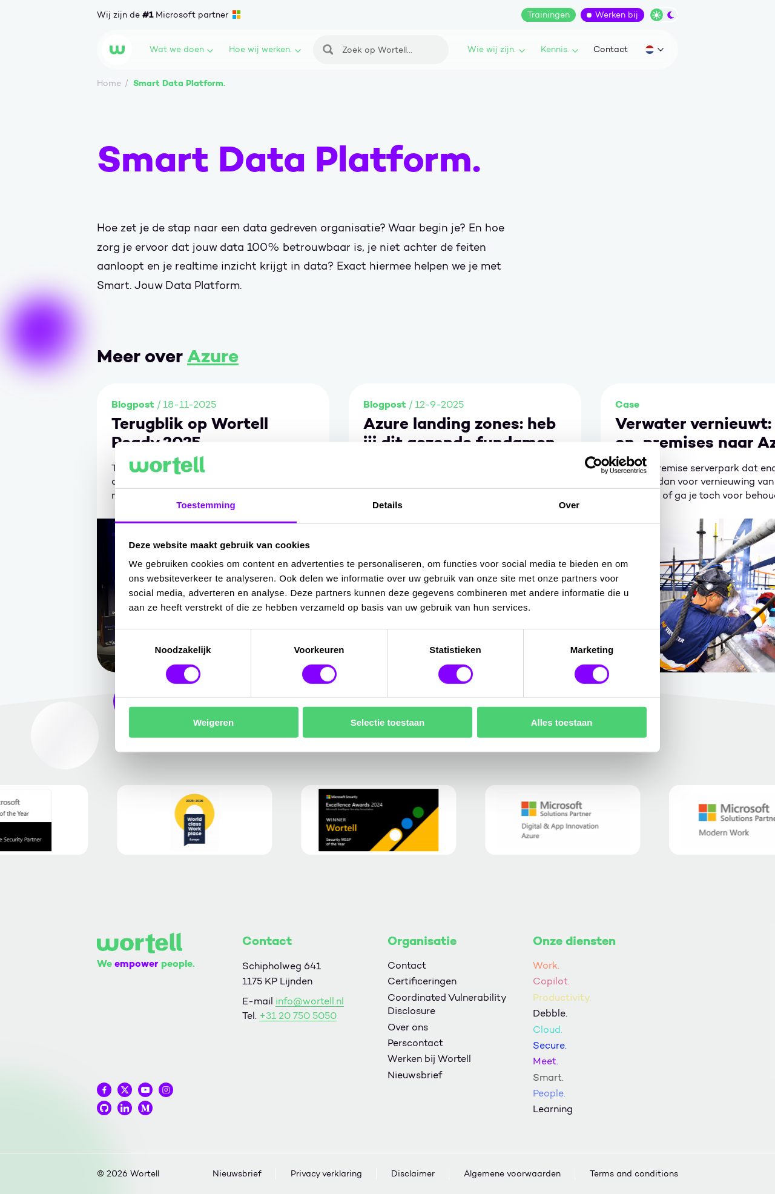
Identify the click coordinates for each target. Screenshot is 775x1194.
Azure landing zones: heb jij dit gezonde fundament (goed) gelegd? (462, 433)
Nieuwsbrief (415, 1075)
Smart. (548, 1077)
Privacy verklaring (326, 1174)
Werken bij (616, 15)
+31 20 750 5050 (298, 1015)
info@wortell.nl (309, 1001)
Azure (213, 356)
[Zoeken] (381, 49)
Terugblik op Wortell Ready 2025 (189, 433)
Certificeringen (422, 981)
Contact (610, 49)
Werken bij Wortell (429, 1058)
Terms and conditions (634, 1174)
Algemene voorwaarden (512, 1174)
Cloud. (547, 1029)
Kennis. (559, 49)
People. (549, 1093)
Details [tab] (387, 505)
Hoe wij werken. (265, 49)
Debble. (550, 1013)
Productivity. (562, 997)
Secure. (550, 1045)
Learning (553, 1109)
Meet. (545, 1061)
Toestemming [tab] (206, 505)
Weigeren (213, 722)
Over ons (408, 1027)
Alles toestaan (562, 722)
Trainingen (548, 15)
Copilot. (551, 981)
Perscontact (415, 1043)
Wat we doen (181, 49)
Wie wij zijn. (496, 49)
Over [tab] (569, 505)
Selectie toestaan (388, 722)
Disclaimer (413, 1174)
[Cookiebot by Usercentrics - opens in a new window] (594, 465)
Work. (546, 965)
